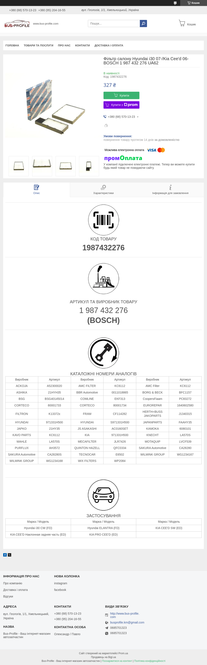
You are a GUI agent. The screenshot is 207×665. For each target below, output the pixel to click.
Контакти (82, 45)
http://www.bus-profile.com (124, 615)
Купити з (124, 105)
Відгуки (8, 596)
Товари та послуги (38, 45)
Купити (124, 95)
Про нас (64, 45)
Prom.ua (123, 653)
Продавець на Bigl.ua (103, 657)
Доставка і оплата (108, 45)
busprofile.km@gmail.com (127, 622)
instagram (60, 583)
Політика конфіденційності (149, 660)
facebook (60, 590)
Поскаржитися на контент (117, 660)
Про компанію (12, 583)
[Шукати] (143, 23)
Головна (12, 45)
